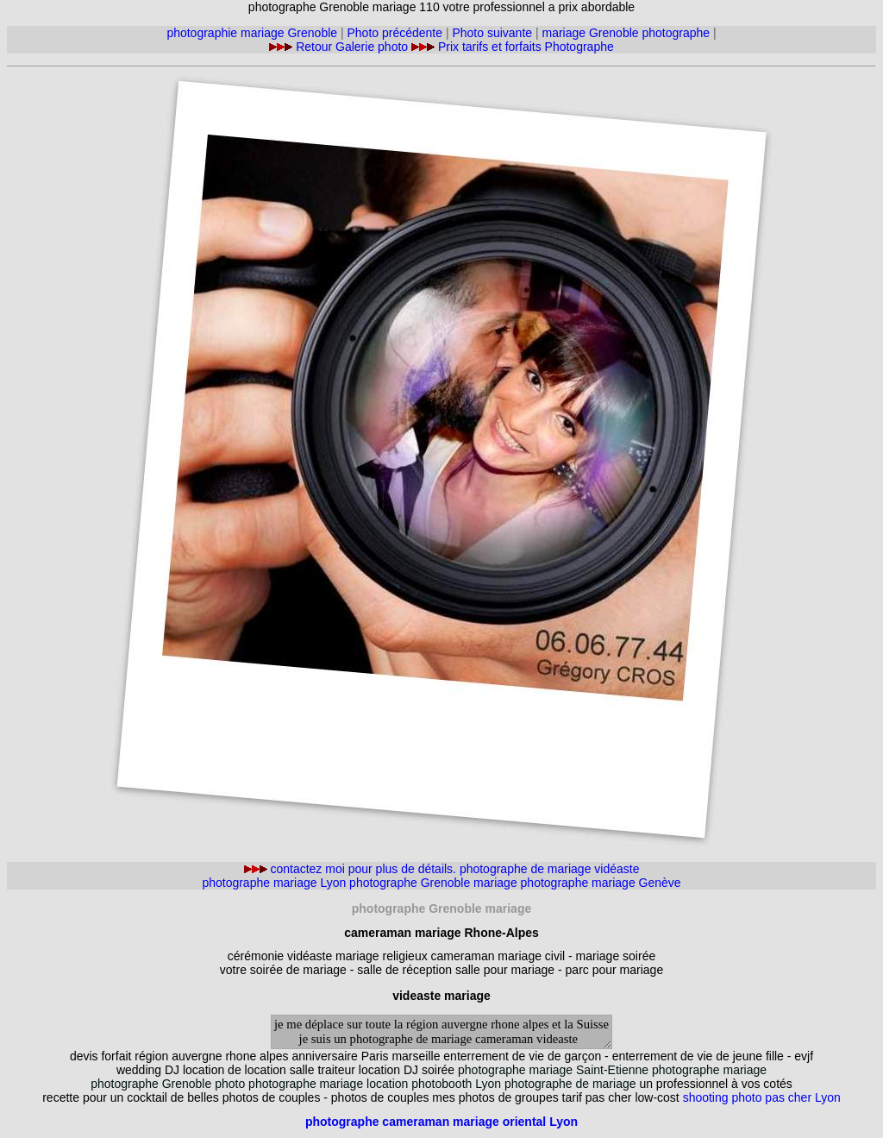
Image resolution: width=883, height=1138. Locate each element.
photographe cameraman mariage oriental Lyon (441, 1122)
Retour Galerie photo (353, 46)
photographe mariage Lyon (274, 883)
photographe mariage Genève (601, 883)
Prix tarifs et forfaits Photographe (526, 46)
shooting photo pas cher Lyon (762, 1097)
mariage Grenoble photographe (626, 33)
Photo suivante (492, 33)
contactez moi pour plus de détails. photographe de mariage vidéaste (442, 869)
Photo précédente (395, 33)
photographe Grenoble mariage (434, 883)
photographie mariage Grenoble (251, 33)
